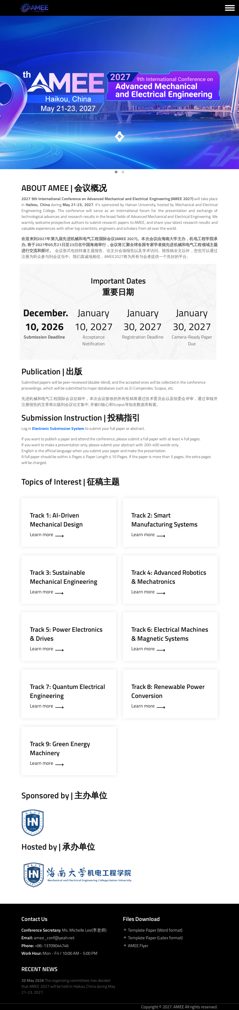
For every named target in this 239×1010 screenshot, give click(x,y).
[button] (116, 172)
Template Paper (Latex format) (153, 938)
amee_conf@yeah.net (54, 938)
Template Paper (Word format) (152, 930)
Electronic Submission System (58, 428)
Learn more (47, 534)
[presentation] (118, 138)
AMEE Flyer (135, 946)
